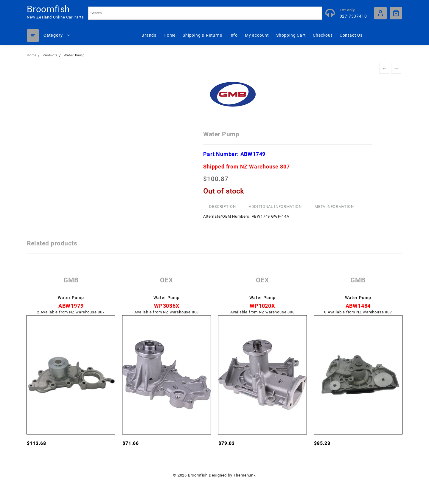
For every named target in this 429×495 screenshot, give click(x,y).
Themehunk (245, 475)
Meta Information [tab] (334, 206)
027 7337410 (353, 16)
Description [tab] (222, 206)
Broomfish (48, 9)
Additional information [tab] (275, 206)
